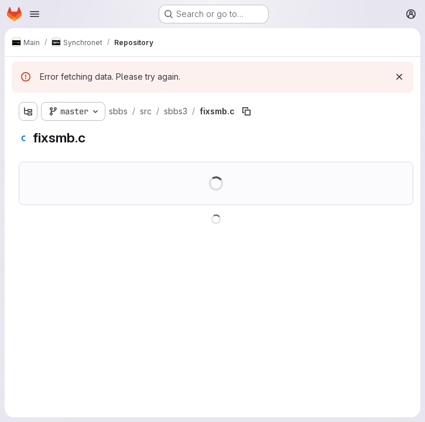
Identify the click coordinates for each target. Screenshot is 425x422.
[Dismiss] (399, 77)
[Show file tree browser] (28, 111)
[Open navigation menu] (34, 14)
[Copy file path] (246, 111)
